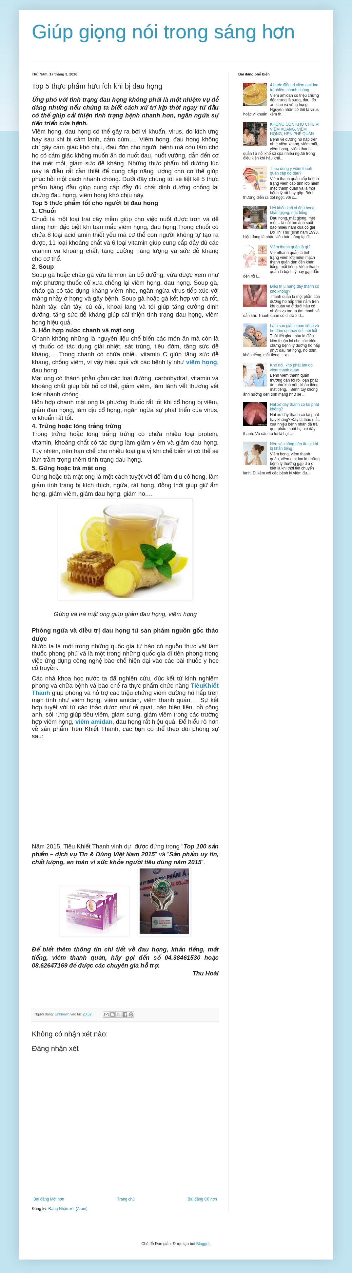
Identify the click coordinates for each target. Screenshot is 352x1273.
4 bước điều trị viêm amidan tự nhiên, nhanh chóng (294, 87)
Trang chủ (125, 1199)
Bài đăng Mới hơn (48, 1199)
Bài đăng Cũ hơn (202, 1199)
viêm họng (201, 362)
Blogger (203, 1244)
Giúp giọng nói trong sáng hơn (163, 32)
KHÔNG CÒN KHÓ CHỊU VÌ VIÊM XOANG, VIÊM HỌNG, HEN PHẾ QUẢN (295, 129)
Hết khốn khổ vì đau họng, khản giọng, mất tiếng (293, 210)
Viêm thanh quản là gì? (290, 247)
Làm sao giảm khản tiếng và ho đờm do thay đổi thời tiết (294, 328)
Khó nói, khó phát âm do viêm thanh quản (291, 367)
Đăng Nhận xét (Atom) (68, 1208)
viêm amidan (93, 721)
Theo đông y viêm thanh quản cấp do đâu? (291, 171)
